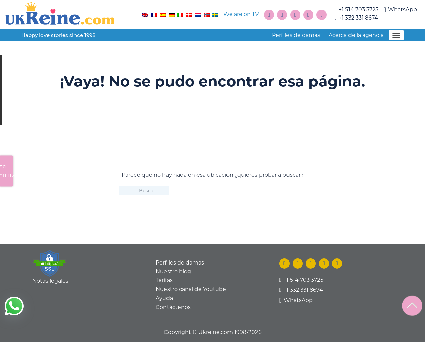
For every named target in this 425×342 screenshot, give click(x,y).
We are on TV (241, 14)
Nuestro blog (173, 271)
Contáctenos (173, 307)
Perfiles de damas (296, 35)
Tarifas (164, 280)
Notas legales (50, 281)
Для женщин (6, 170)
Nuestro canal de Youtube (191, 289)
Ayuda (164, 298)
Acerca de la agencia (356, 35)
